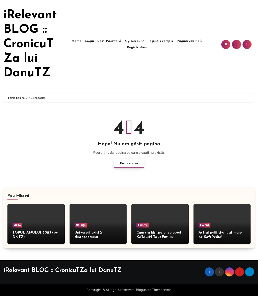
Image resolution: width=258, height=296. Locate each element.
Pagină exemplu (160, 41)
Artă (17, 225)
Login (89, 41)
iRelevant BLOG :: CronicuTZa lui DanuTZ (30, 44)
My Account (134, 41)
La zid (204, 225)
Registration (137, 47)
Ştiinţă (81, 225)
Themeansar (161, 290)
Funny (142, 225)
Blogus (141, 290)
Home (76, 41)
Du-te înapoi (129, 163)
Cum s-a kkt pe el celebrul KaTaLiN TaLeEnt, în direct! (158, 237)
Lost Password (109, 41)
